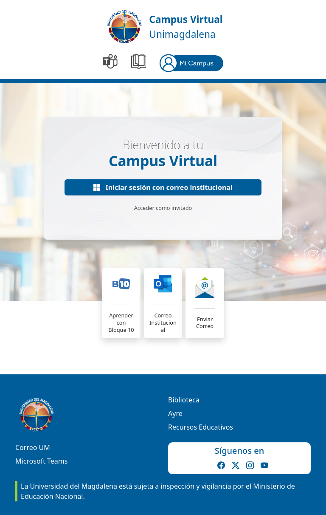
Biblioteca (184, 400)
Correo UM (32, 447)
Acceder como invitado (163, 208)
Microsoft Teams (41, 461)
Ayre (175, 413)
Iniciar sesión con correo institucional (162, 187)
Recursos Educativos (200, 427)
